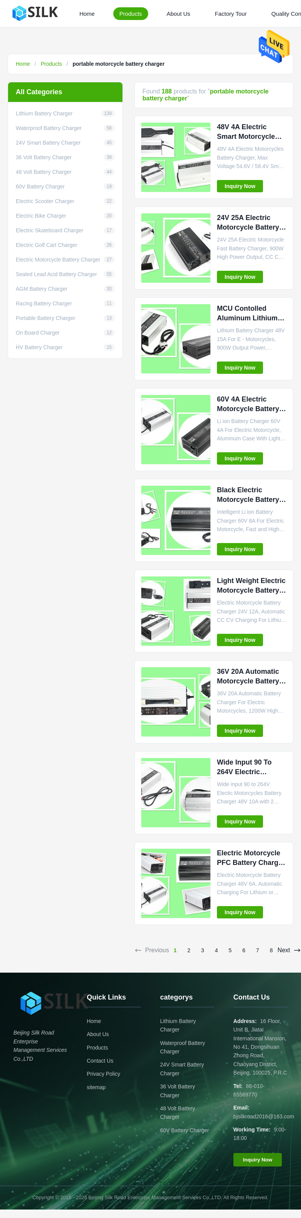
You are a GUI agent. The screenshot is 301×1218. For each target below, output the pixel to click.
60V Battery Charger (184, 1130)
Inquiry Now (240, 186)
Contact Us (100, 1061)
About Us (178, 13)
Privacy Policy (103, 1074)
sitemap (96, 1087)
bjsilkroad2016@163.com (263, 1116)
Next (289, 950)
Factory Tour (231, 13)
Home (87, 13)
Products (130, 13)
